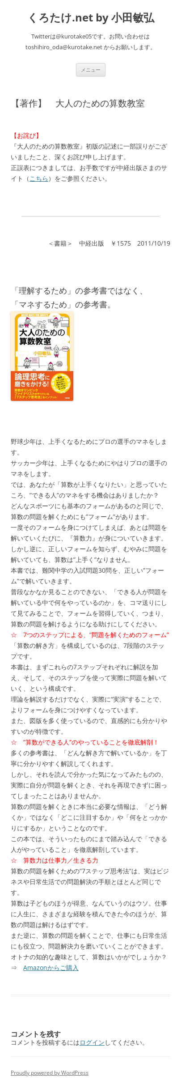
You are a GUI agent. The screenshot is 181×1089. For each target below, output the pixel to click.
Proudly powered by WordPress (49, 1072)
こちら (38, 178)
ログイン (92, 1042)
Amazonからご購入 (51, 967)
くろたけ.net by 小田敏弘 (90, 18)
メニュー (91, 69)
